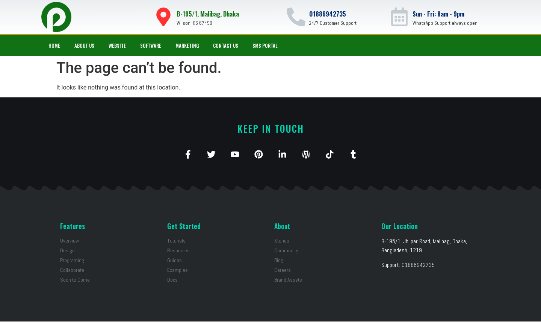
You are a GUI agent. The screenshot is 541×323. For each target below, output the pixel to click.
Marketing (187, 45)
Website (117, 45)
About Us (84, 45)
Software (150, 45)
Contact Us (225, 45)
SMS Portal (265, 45)
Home (54, 45)
